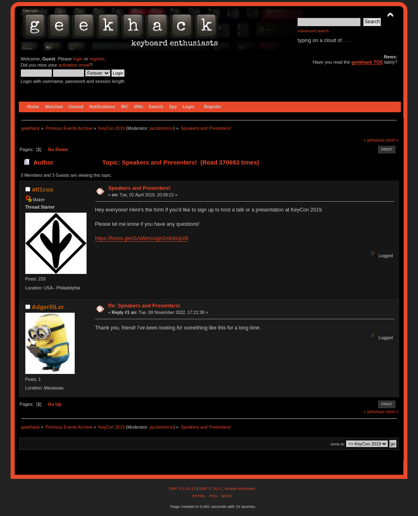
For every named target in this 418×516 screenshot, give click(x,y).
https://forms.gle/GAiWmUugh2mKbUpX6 (142, 238)
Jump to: (337, 444)
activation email (74, 64)
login (78, 58)
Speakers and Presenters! (139, 188)
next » (392, 140)
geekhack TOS (367, 62)
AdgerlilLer (48, 306)
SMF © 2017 (210, 488)
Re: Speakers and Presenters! (144, 306)
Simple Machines (239, 488)
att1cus (42, 189)
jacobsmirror (161, 128)
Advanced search (313, 31)
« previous (374, 140)
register (96, 58)
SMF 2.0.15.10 (183, 488)
